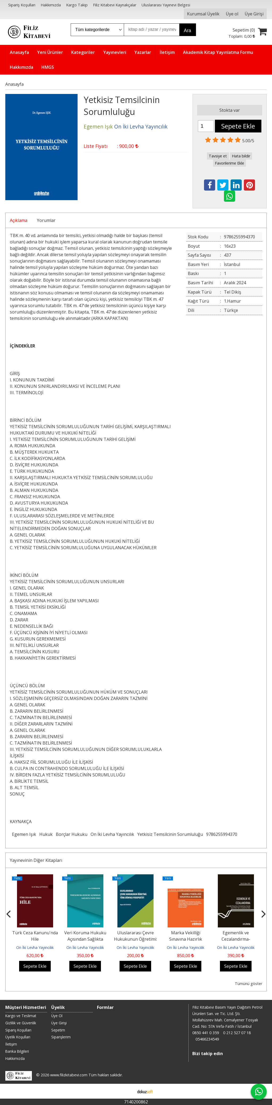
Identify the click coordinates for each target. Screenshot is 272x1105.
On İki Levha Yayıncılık (112, 834)
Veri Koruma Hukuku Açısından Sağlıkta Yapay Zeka (85, 939)
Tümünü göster (248, 983)
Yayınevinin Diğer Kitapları (36, 860)
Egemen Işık (24, 834)
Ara (187, 30)
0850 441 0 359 (205, 1032)
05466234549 (207, 1039)
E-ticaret (127, 1091)
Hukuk (46, 834)
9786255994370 (221, 834)
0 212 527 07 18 (237, 1032)
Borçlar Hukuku (71, 834)
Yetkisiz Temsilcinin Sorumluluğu (170, 834)
